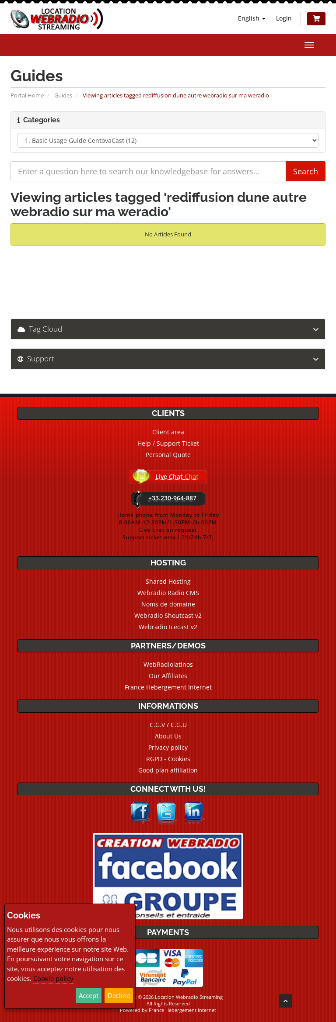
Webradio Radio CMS (168, 593)
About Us (168, 736)
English (252, 18)
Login (284, 18)
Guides (63, 95)
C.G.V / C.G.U (168, 725)
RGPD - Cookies (168, 759)
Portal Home (27, 95)
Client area (168, 432)
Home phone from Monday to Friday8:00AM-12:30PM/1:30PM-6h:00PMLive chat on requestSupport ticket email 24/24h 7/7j (168, 526)
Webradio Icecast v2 (168, 627)
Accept (88, 995)
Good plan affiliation (168, 770)
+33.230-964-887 (172, 498)
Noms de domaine (168, 604)
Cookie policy (53, 978)
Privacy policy (168, 747)
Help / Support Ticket (168, 443)
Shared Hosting (168, 581)
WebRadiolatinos (168, 664)
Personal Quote (168, 454)
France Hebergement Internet (168, 687)
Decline (119, 995)
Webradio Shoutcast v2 (168, 615)
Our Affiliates (168, 676)
